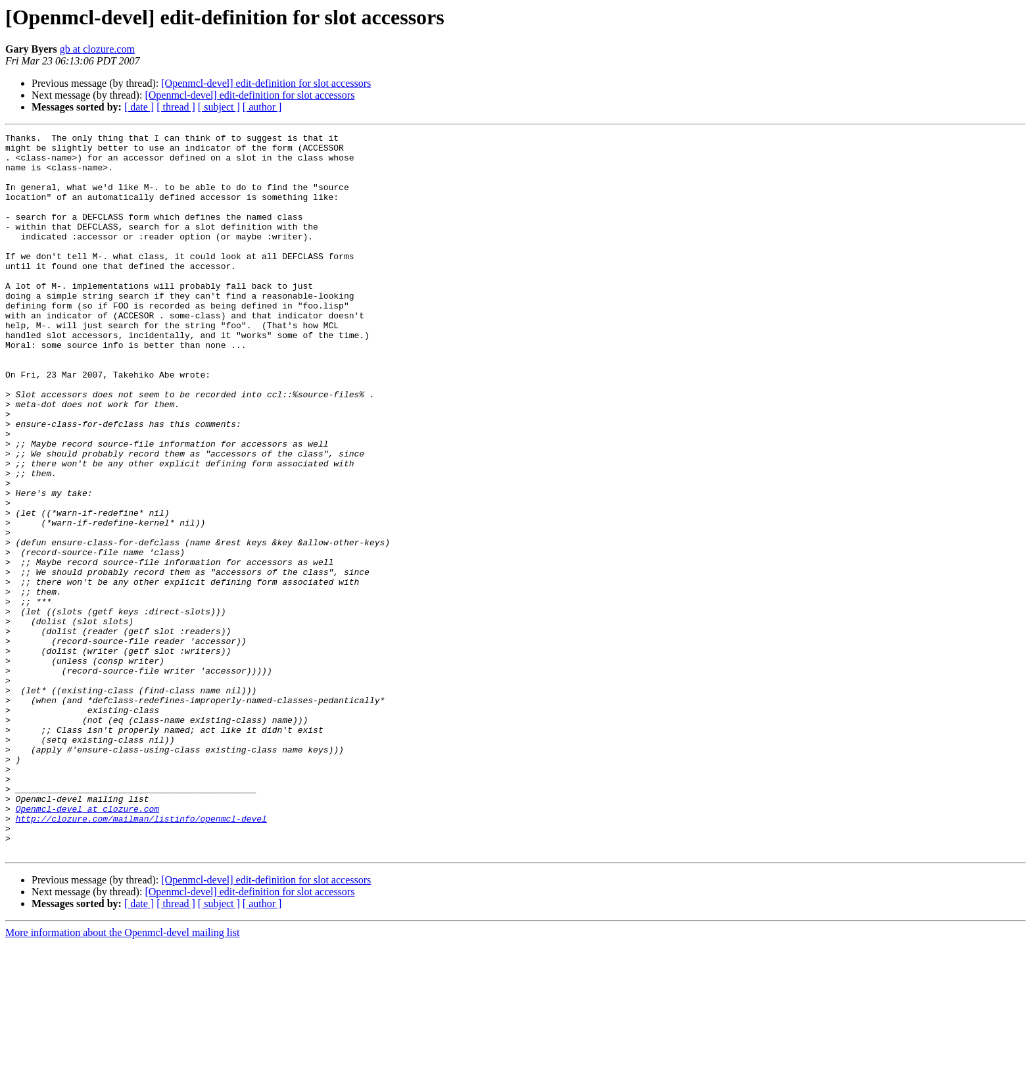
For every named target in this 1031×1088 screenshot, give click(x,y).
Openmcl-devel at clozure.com (87, 945)
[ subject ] (219, 106)
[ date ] (139, 106)
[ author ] (262, 106)
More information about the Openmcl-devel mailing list (122, 1076)
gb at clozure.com (97, 49)
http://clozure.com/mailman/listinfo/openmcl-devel (141, 956)
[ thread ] (175, 106)
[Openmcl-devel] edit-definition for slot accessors (266, 83)
